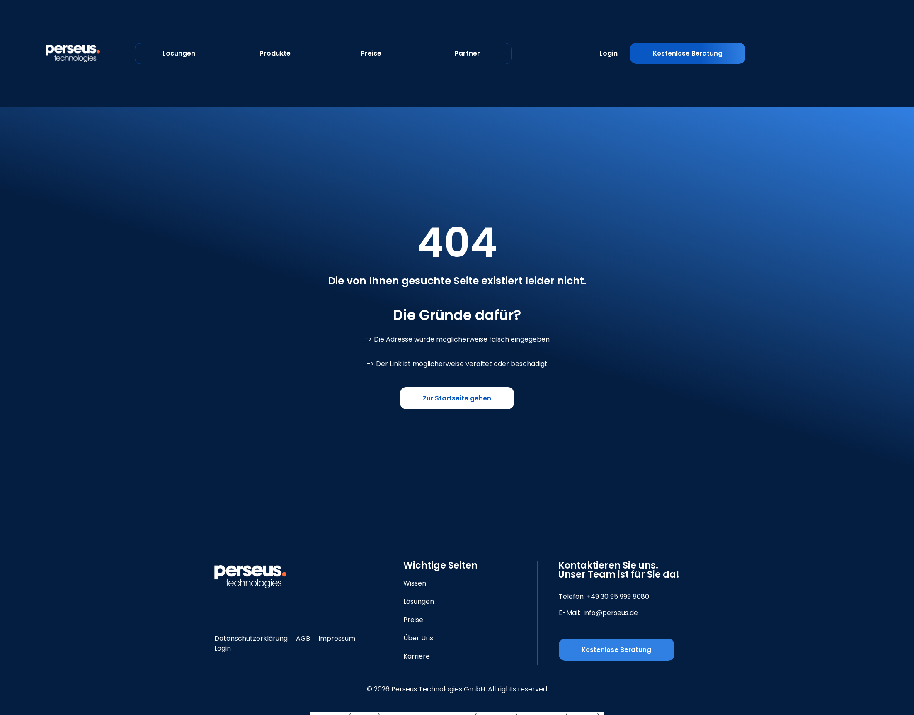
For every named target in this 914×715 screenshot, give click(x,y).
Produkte (275, 53)
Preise (371, 53)
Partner (467, 53)
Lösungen (178, 53)
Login (608, 53)
